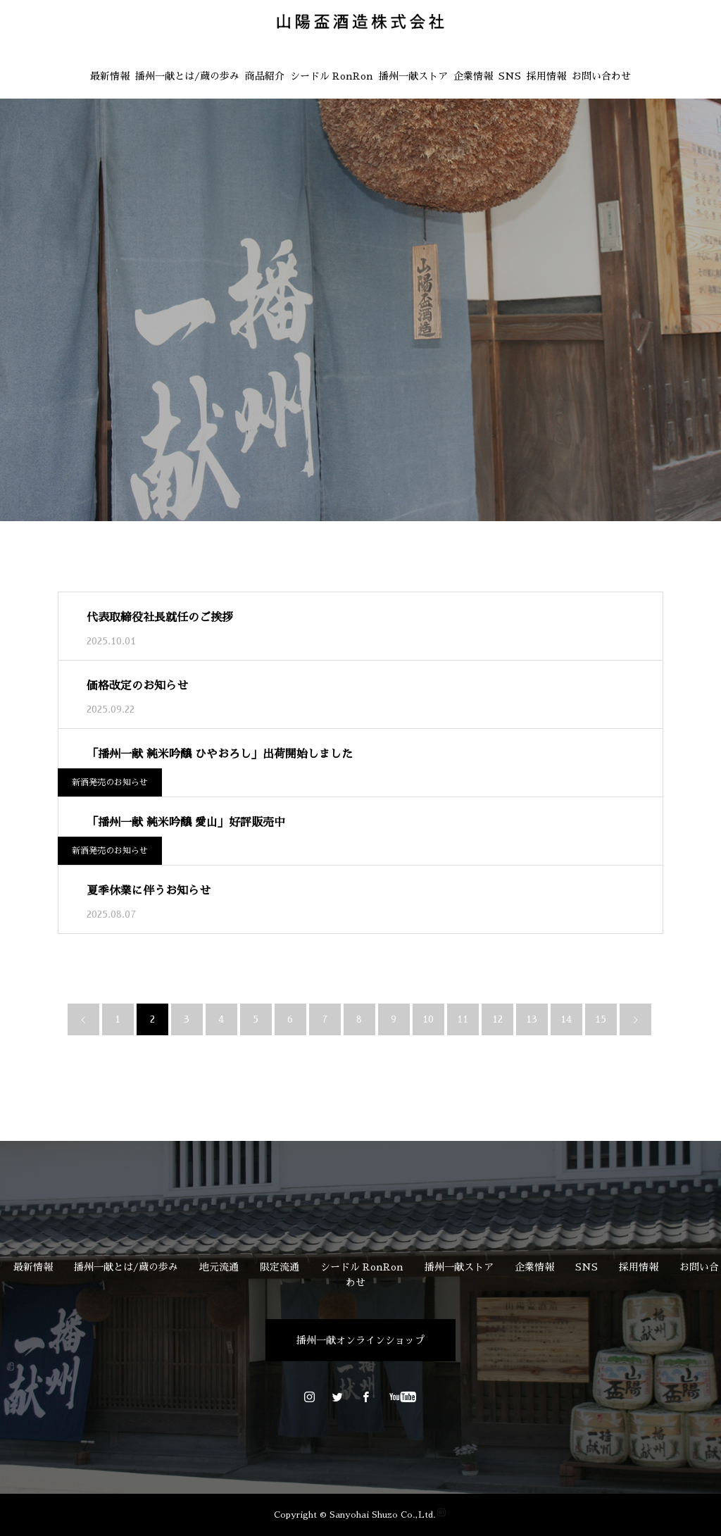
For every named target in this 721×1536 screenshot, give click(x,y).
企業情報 (473, 76)
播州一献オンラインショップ (360, 1340)
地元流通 (219, 1267)
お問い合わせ (601, 76)
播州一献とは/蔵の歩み (187, 76)
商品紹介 (264, 76)
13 (531, 1019)
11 (462, 1019)
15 (600, 1019)
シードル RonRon (331, 76)
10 (428, 1019)
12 (497, 1019)
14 (566, 1019)
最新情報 (110, 76)
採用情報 (546, 76)
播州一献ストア (413, 76)
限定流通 (279, 1267)
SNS (510, 76)
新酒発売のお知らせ (110, 782)
